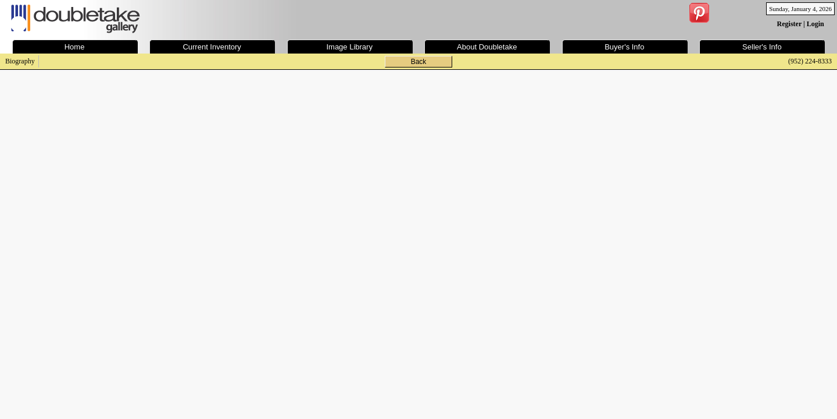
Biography (20, 61)
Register (789, 24)
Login (815, 24)
